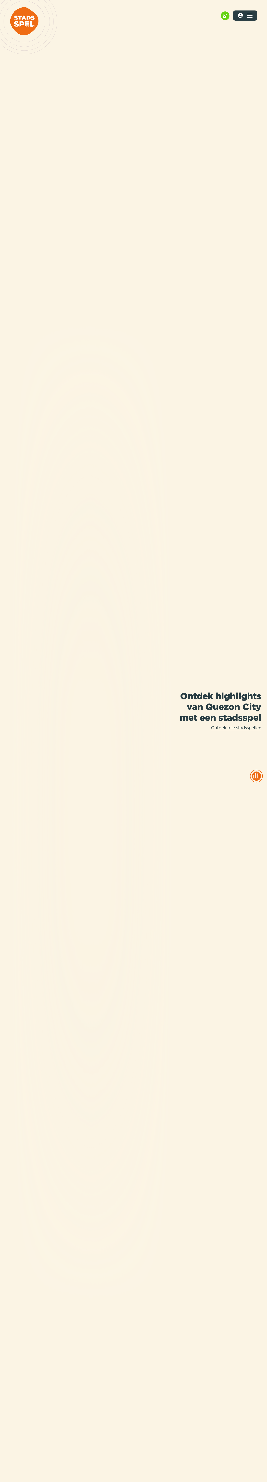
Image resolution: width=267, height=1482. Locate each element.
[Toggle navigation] (249, 15)
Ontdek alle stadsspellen (236, 728)
